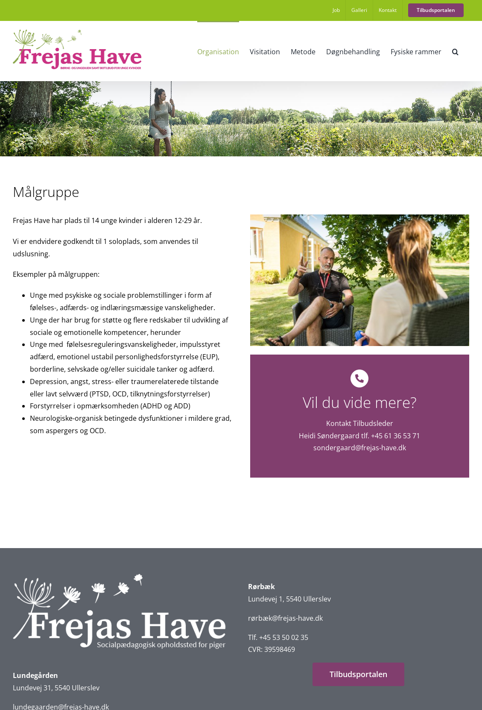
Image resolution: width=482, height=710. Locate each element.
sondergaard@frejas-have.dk (359, 447)
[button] (455, 51)
